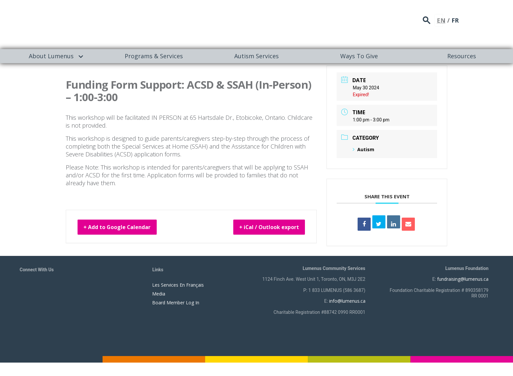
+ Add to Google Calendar (124, 228)
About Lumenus (51, 56)
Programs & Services (154, 56)
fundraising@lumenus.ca (462, 279)
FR (491, 18)
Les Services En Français (178, 285)
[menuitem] (51, 56)
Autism (363, 149)
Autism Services (256, 56)
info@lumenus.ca (347, 301)
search (465, 18)
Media (158, 294)
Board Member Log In (175, 302)
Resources (461, 56)
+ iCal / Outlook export (262, 228)
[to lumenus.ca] (89, 23)
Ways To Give (359, 56)
